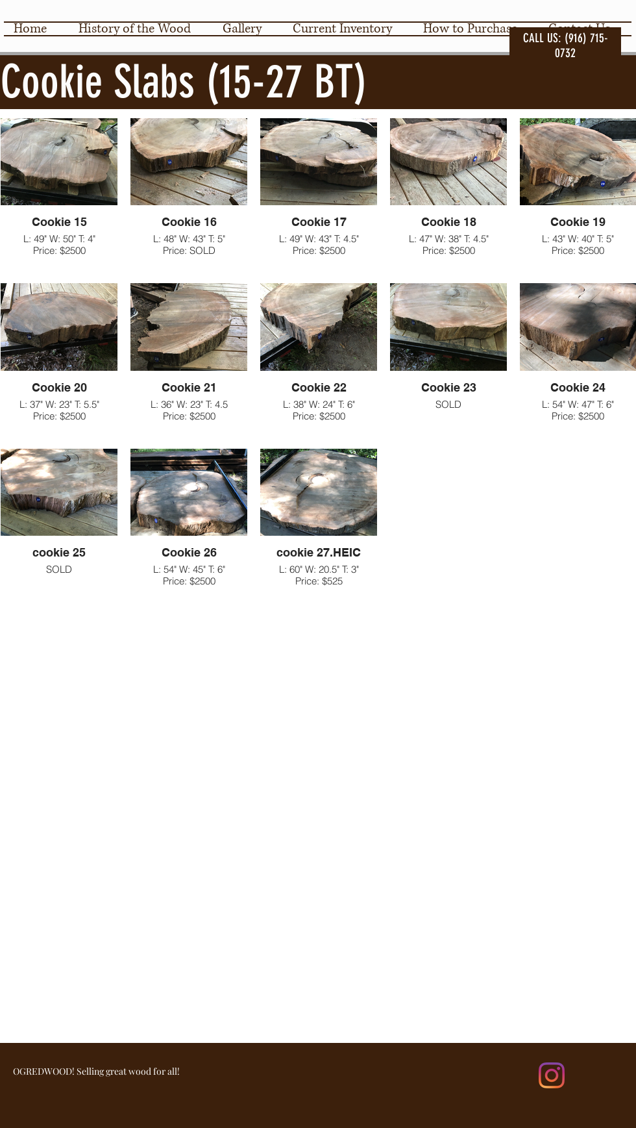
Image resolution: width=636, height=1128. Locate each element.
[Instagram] (552, 1075)
